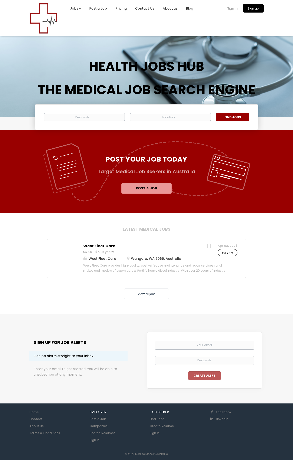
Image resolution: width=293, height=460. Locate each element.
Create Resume (162, 426)
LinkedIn (222, 419)
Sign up (253, 8)
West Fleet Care (99, 245)
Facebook (223, 412)
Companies (99, 426)
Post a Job (146, 188)
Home (34, 412)
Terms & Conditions (44, 433)
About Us (36, 426)
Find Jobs (232, 117)
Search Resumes (102, 433)
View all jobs (146, 294)
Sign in (232, 8)
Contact (35, 419)
